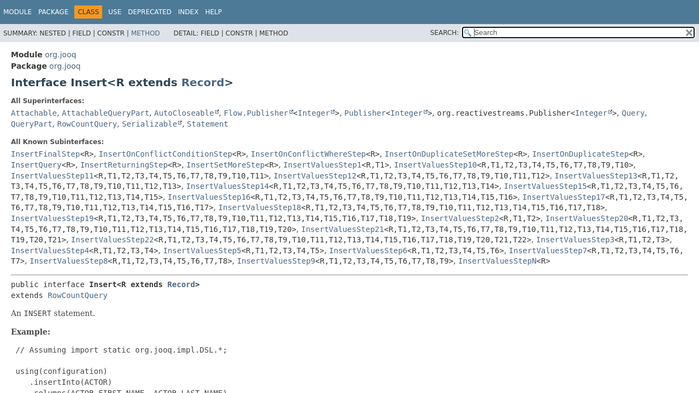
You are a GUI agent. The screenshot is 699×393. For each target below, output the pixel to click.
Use (114, 12)
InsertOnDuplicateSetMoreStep (448, 154)
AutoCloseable (184, 113)
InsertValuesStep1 (322, 164)
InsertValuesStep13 (596, 175)
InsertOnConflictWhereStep (308, 154)
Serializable (149, 124)
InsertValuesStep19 (52, 218)
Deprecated (149, 12)
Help (213, 12)
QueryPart (31, 124)
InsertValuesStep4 (50, 250)
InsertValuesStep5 (202, 250)
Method (145, 33)
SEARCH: (444, 33)
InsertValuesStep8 (68, 261)
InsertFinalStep (45, 154)
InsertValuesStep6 (368, 250)
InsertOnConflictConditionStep (165, 154)
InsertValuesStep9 (276, 261)
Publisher (365, 113)
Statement (207, 124)
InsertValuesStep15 (545, 186)
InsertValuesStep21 (342, 229)
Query (632, 113)
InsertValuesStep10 (435, 164)
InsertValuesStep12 (315, 175)
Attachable (34, 113)
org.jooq (60, 54)
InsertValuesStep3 (575, 239)
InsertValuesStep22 (112, 239)
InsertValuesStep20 (587, 218)
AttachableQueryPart (105, 113)
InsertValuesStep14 (227, 186)
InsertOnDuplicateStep (580, 154)
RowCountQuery (87, 124)
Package (53, 12)
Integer (314, 113)
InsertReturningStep (124, 164)
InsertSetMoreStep (225, 164)
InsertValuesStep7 (548, 250)
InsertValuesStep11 (52, 175)
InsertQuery (36, 164)
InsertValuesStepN (497, 261)
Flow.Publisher (256, 113)
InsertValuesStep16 (209, 197)
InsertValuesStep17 (564, 197)
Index (188, 12)
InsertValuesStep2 (460, 218)
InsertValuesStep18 (259, 207)
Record (202, 82)
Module (17, 12)
